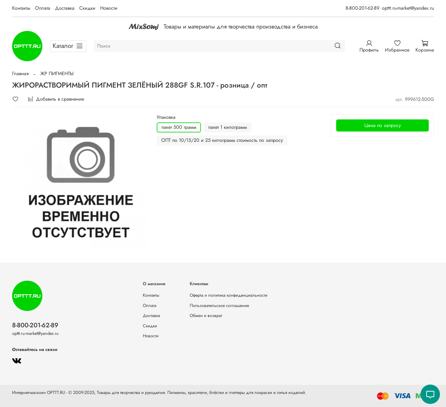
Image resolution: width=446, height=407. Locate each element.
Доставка (64, 8)
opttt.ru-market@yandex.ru (408, 8)
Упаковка (166, 117)
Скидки (87, 8)
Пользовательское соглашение (219, 305)
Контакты (21, 8)
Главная (20, 73)
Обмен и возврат (206, 315)
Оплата (42, 8)
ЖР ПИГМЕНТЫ (57, 73)
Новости (108, 8)
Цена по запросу (382, 125)
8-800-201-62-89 (362, 8)
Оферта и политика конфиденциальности (228, 295)
